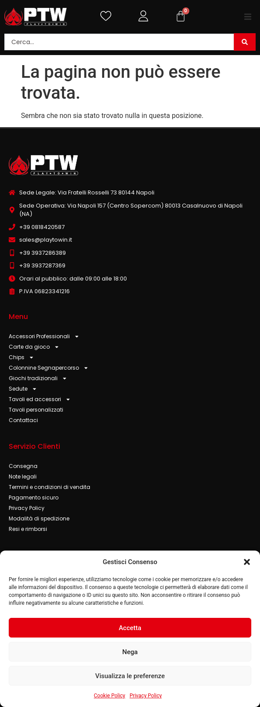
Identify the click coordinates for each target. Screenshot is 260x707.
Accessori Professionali (44, 336)
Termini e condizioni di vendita (49, 487)
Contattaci (23, 420)
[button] (247, 562)
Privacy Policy (146, 696)
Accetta (130, 628)
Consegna (23, 466)
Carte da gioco (34, 347)
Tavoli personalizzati (36, 409)
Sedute (23, 389)
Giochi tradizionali (38, 378)
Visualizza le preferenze (130, 676)
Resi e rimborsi (28, 529)
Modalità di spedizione (39, 518)
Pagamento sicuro (33, 497)
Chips (21, 357)
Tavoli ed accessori (40, 399)
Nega (129, 652)
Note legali (23, 476)
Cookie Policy (109, 696)
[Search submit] (245, 42)
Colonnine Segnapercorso (49, 368)
